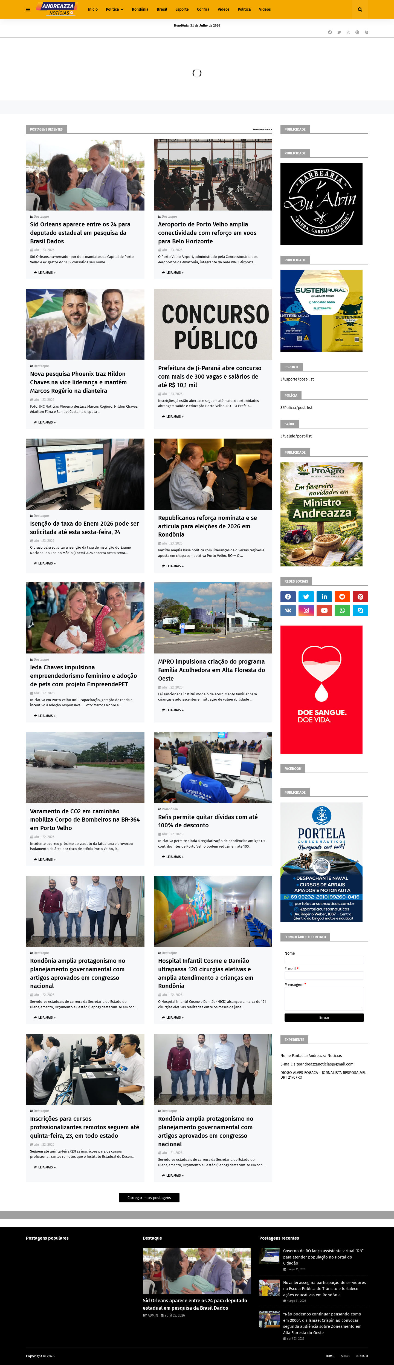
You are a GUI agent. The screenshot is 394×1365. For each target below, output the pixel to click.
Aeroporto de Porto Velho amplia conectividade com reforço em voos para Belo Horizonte (207, 233)
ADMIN (153, 1315)
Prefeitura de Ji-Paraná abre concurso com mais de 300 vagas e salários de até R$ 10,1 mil (210, 376)
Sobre (345, 1356)
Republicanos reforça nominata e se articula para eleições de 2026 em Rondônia (207, 526)
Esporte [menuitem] (182, 9)
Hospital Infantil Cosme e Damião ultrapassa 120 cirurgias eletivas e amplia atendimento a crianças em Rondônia (205, 973)
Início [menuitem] (93, 9)
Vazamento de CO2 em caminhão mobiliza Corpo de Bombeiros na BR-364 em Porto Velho (85, 820)
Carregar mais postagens (149, 1198)
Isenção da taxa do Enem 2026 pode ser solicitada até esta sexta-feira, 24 (84, 528)
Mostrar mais (261, 129)
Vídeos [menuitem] (224, 9)
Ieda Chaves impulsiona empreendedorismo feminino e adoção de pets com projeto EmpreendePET (83, 676)
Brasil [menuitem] (162, 9)
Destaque (41, 216)
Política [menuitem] (112, 9)
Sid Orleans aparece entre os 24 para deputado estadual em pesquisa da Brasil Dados (80, 233)
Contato (362, 1356)
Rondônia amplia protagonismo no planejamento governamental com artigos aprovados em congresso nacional (77, 973)
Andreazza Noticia (70, 1356)
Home (330, 1356)
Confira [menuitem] (203, 9)
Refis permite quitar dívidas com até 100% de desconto (208, 821)
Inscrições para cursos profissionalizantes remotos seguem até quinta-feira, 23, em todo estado (84, 1127)
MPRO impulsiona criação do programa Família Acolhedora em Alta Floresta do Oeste (211, 670)
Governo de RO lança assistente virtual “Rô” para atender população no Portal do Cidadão (323, 1257)
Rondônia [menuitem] (140, 9)
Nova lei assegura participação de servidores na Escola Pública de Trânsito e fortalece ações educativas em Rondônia (324, 1288)
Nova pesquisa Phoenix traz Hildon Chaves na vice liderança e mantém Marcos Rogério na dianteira (78, 382)
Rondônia (170, 809)
